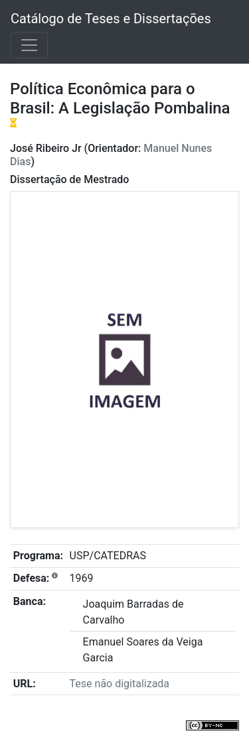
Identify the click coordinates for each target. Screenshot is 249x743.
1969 (82, 578)
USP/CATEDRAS (108, 555)
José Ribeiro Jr (46, 148)
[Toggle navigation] (29, 45)
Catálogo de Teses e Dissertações (111, 19)
